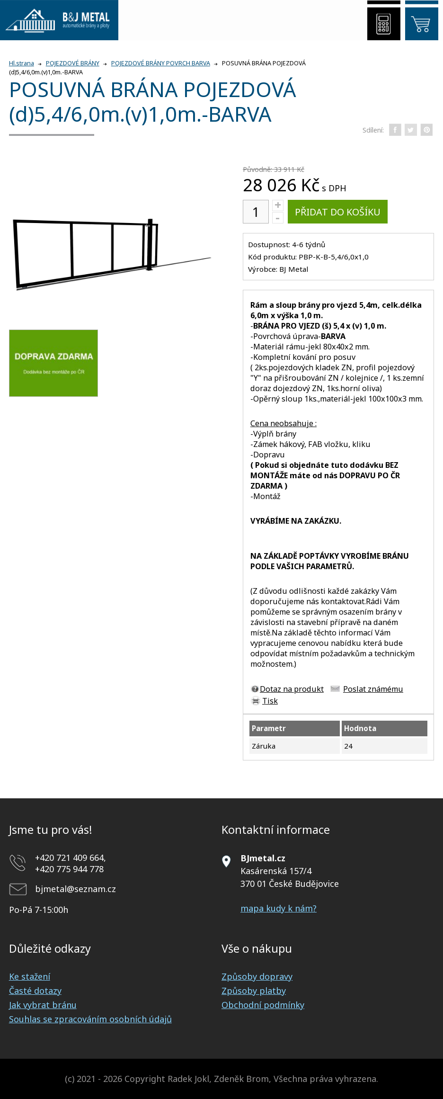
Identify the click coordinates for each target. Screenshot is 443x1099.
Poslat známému (373, 689)
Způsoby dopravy (257, 976)
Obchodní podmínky (263, 1004)
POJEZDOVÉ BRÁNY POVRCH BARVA (160, 63)
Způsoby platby (254, 990)
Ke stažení (29, 976)
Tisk (270, 701)
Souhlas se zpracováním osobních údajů (90, 1019)
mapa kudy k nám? (278, 908)
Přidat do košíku (338, 212)
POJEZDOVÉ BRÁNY (72, 63)
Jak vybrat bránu (43, 1004)
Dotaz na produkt (292, 689)
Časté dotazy (35, 990)
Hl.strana (21, 63)
